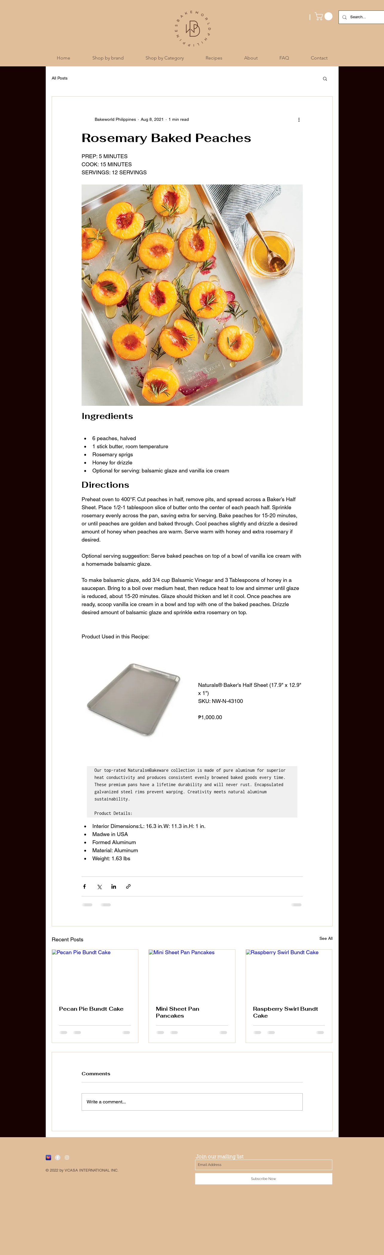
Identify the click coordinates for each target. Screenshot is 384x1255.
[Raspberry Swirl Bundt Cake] (289, 974)
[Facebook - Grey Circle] (57, 1157)
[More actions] (299, 119)
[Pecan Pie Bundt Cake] (95, 974)
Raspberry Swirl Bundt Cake (285, 1012)
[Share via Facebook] (84, 886)
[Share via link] (128, 886)
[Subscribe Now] (263, 1178)
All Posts (60, 78)
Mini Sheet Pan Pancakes (177, 1012)
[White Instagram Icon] (67, 1157)
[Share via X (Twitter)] (99, 886)
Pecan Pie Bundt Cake (91, 1008)
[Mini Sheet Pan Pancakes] (192, 974)
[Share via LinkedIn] (114, 886)
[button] (324, 16)
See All (326, 938)
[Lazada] (48, 1157)
